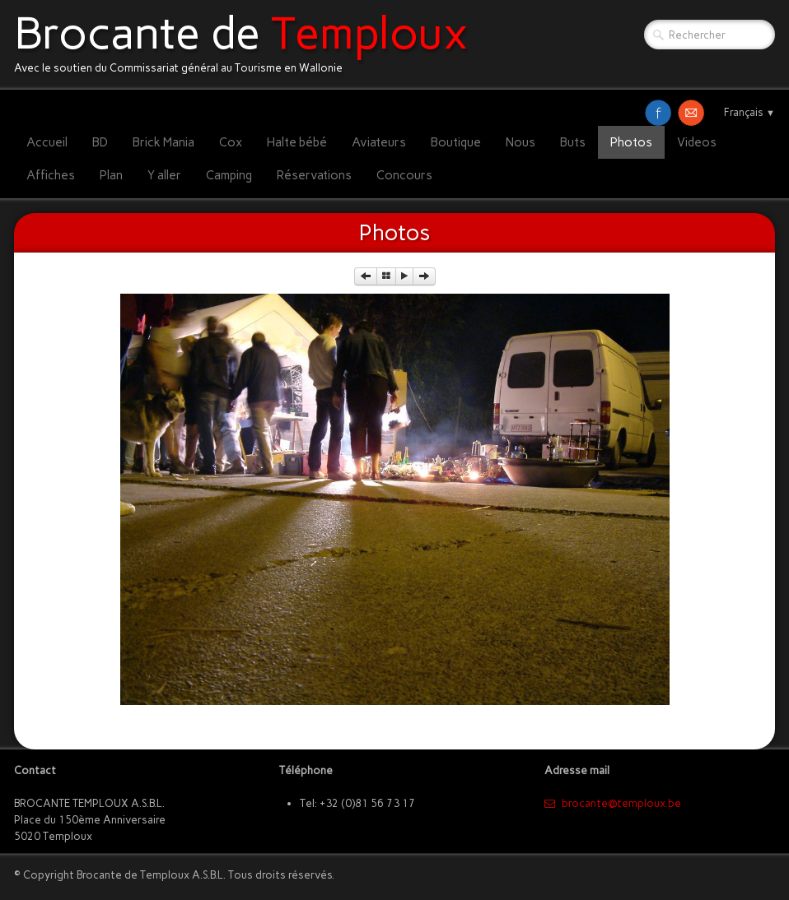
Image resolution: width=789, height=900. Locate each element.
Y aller (164, 175)
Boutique (456, 142)
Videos (697, 142)
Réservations (314, 175)
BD (100, 142)
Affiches (50, 175)
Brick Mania (163, 142)
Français (749, 112)
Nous (520, 142)
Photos (631, 142)
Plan (111, 175)
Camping (229, 175)
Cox (230, 142)
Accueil (47, 142)
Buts (573, 142)
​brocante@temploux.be (612, 803)
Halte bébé (297, 142)
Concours (404, 175)
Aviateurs (379, 142)
